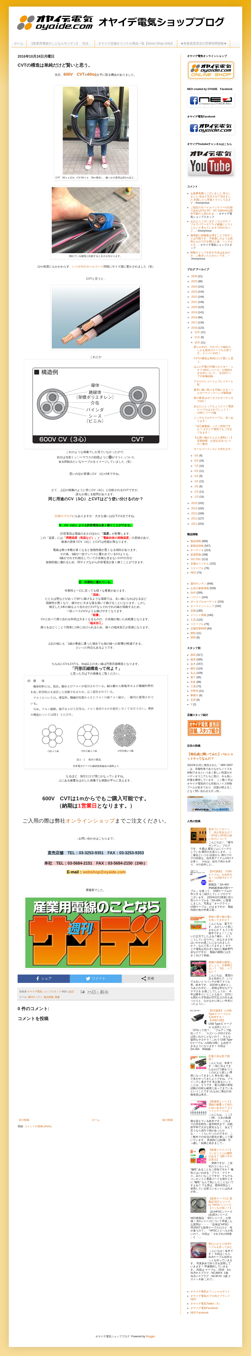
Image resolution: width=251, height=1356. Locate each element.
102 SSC (195, 559)
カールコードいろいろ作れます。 (213, 449)
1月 (196, 496)
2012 (194, 518)
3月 (196, 486)
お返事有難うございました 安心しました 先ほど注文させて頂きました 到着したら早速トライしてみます (210, 198)
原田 (193, 654)
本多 (193, 681)
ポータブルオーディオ (203, 601)
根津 (193, 659)
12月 (197, 332)
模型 (193, 633)
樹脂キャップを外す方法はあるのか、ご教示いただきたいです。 (210, 254)
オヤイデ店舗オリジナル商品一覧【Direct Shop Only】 (136, 43)
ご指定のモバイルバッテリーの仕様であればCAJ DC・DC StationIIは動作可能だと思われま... (211, 210)
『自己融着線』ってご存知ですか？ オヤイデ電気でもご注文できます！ (213, 429)
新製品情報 (197, 545)
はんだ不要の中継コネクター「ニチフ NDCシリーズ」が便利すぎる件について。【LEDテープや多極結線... (213, 371)
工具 (193, 619)
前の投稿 (167, 1119)
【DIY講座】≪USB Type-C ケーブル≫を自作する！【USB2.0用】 (220, 1015)
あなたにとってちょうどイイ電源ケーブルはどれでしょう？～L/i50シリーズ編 (213, 409)
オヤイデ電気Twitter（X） (205, 1303)
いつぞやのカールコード (87, 266)
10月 (197, 342)
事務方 (194, 695)
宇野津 (194, 691)
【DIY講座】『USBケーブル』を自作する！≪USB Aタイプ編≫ (220, 876)
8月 (196, 460)
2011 (194, 523)
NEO (193, 572)
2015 (194, 503)
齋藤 (57, 997)
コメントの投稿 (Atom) (38, 1126)
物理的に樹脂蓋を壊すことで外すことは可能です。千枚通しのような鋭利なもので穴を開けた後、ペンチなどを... (211, 240)
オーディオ (197, 550)
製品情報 (49, 997)
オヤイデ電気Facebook (204, 1308)
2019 (194, 312)
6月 (196, 471)
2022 (194, 296)
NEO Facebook (199, 1312)
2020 (194, 307)
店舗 (193, 610)
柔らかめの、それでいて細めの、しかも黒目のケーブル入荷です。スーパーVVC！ (213, 350)
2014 (194, 508)
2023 (194, 291)
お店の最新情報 (199, 588)
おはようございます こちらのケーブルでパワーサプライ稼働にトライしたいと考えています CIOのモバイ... (211, 226)
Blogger (150, 1336)
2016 (194, 327)
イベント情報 (198, 615)
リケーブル (197, 568)
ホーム (18, 43)
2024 (194, 286)
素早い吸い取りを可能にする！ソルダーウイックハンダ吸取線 (213, 391)
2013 (194, 513)
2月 (196, 491)
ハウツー (195, 597)
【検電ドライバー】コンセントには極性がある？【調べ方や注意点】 (220, 1154)
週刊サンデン (35, 997)
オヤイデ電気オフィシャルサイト (210, 1291)
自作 (193, 592)
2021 (194, 302)
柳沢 (193, 668)
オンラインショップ (90, 821)
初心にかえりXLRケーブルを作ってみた (220, 1245)
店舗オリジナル (199, 563)
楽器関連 (195, 554)
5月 (196, 476)
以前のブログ (63, 516)
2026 (194, 276)
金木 (193, 663)
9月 (196, 455)
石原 (193, 699)
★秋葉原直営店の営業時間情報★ (204, 43)
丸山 (193, 672)
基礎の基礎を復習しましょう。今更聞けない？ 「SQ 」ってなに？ (220, 967)
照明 (193, 637)
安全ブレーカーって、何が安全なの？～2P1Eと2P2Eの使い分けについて (220, 834)
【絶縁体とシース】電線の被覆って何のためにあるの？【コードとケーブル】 (220, 1106)
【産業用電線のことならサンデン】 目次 (61, 43)
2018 (194, 317)
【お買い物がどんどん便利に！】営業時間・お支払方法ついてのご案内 (213, 440)
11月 (197, 337)
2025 (194, 281)
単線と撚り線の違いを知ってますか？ (220, 918)
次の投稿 (24, 1119)
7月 (196, 465)
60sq (92, 74)
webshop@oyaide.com (104, 872)
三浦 (193, 686)
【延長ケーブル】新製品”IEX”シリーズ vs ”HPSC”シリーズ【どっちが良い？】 (220, 1203)
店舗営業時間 (198, 628)
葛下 (193, 677)
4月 (196, 481)
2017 (194, 322)
